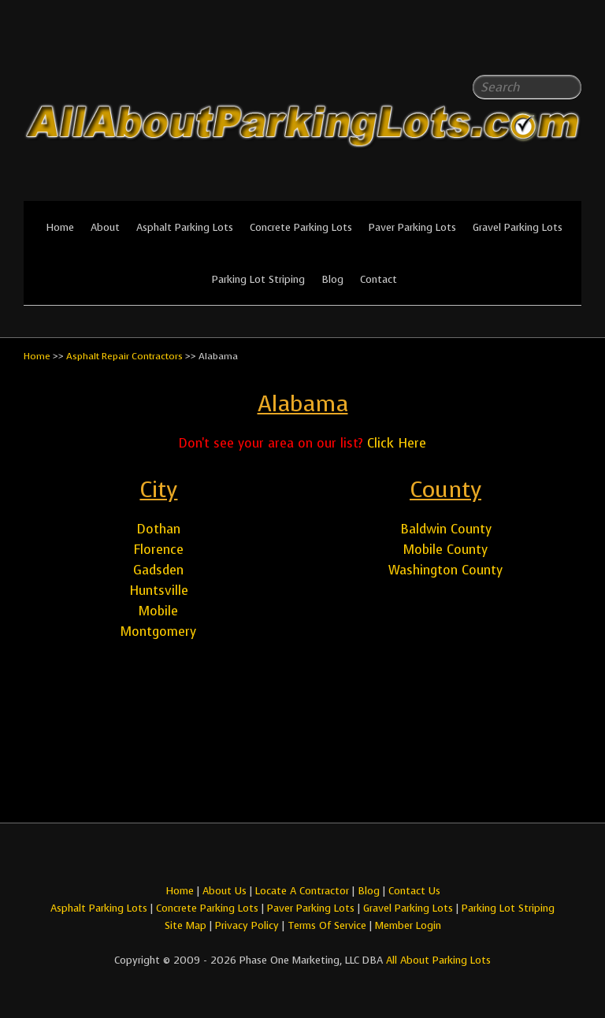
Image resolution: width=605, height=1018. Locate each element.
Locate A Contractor (302, 890)
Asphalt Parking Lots (184, 227)
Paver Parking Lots (412, 227)
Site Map (185, 925)
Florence (158, 549)
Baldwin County (446, 529)
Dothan (158, 529)
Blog (332, 279)
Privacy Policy (247, 925)
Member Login (408, 925)
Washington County (445, 570)
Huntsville (158, 590)
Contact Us (414, 890)
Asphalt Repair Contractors (124, 356)
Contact (378, 279)
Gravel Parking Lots (517, 227)
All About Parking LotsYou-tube (569, 47)
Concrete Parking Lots (301, 227)
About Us (224, 890)
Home (60, 227)
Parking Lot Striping (258, 279)
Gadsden (158, 570)
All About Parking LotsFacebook (538, 47)
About (105, 227)
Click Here (396, 443)
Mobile (158, 611)
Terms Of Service (328, 925)
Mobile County (445, 549)
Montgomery (158, 631)
